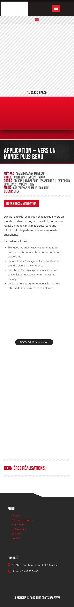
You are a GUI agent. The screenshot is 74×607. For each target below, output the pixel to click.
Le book (16, 533)
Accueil (16, 515)
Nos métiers (19, 524)
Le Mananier (19, 529)
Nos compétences (22, 520)
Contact (16, 538)
